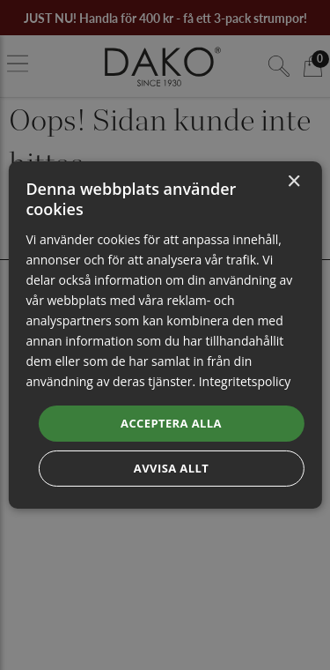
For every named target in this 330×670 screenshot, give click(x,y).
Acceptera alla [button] (171, 422)
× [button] (293, 182)
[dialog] (164, 335)
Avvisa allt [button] (171, 468)
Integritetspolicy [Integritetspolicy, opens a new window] (245, 381)
